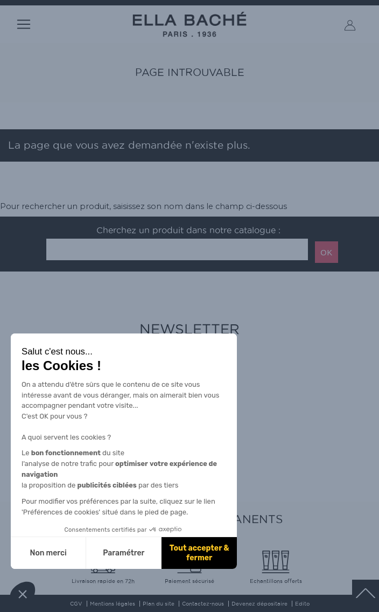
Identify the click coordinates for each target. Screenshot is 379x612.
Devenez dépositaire (259, 604)
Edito (302, 604)
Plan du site (158, 604)
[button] (23, 594)
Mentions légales (112, 604)
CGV (76, 604)
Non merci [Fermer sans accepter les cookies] (48, 553)
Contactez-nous (203, 604)
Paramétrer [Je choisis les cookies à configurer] (123, 553)
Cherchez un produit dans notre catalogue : (188, 230)
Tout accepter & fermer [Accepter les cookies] (199, 553)
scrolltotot (365, 593)
